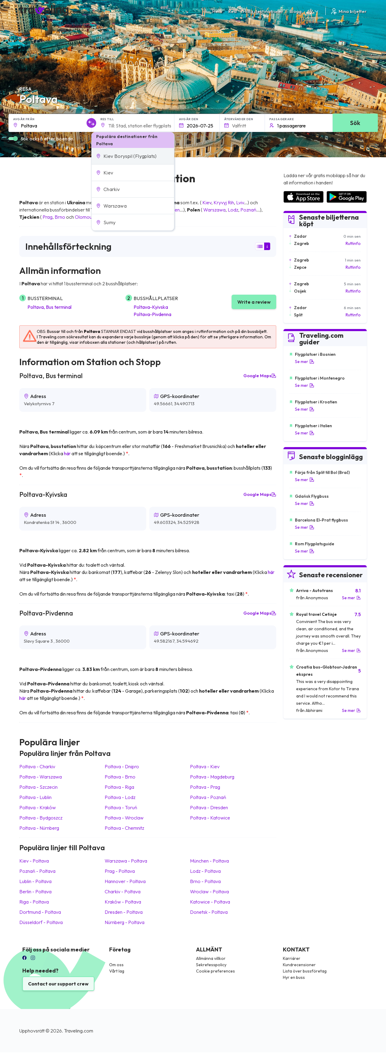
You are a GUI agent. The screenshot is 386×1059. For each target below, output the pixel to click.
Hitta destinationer (263, 11)
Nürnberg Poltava (124, 922)
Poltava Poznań (208, 797)
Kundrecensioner (299, 964)
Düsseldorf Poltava (41, 922)
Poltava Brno (120, 777)
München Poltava (209, 861)
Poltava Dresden (209, 807)
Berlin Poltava (35, 891)
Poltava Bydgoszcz (40, 818)
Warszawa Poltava (126, 861)
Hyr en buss (294, 977)
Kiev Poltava (34, 861)
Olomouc (84, 217)
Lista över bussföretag (305, 971)
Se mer (304, 361)
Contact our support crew (58, 984)
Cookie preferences (215, 971)
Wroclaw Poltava (209, 891)
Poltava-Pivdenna (152, 314)
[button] (133, 156)
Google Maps (259, 375)
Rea (232, 11)
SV (313, 11)
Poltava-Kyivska (151, 307)
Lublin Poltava (35, 881)
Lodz (233, 210)
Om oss (116, 964)
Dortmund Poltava (40, 912)
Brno (60, 217)
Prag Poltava (120, 871)
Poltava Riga (119, 787)
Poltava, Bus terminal (49, 307)
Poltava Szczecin (38, 787)
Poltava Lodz (120, 797)
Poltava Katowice (210, 818)
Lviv (240, 202)
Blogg (296, 11)
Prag (47, 217)
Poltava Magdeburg (212, 777)
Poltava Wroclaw (124, 818)
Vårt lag (116, 971)
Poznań (248, 210)
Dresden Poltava (124, 912)
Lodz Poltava (205, 871)
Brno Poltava (205, 881)
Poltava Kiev (205, 766)
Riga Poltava (34, 902)
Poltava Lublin (35, 797)
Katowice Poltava (210, 902)
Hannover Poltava (125, 881)
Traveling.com (78, 1031)
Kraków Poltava (123, 902)
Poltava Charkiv (37, 766)
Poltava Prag (205, 787)
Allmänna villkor (211, 958)
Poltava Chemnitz (124, 828)
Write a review (254, 302)
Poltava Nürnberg (39, 828)
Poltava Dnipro (122, 766)
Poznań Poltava (37, 871)
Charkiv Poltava (123, 891)
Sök (355, 123)
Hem (217, 11)
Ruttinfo (353, 243)
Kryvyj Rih (224, 202)
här (67, 453)
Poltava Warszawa (40, 777)
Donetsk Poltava (209, 912)
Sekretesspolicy (211, 964)
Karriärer (291, 958)
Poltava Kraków (37, 807)
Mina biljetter (348, 11)
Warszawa (214, 210)
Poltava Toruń (121, 807)
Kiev (206, 202)
